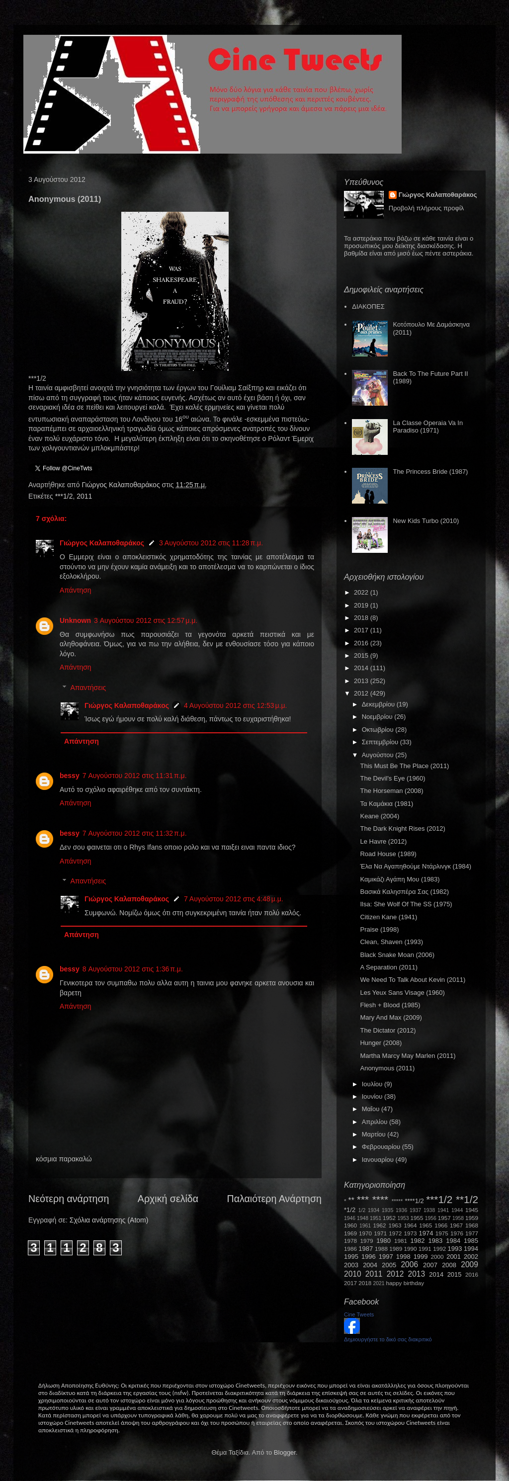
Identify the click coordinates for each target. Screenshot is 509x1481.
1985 (471, 1240)
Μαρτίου (375, 1134)
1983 (435, 1240)
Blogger (285, 1452)
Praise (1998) (379, 929)
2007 (430, 1265)
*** (363, 1199)
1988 (381, 1248)
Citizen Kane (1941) (388, 917)
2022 (362, 592)
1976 (456, 1233)
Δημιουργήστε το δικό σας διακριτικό (388, 1339)
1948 (362, 1218)
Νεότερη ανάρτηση (68, 1198)
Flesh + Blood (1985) (390, 1005)
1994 (471, 1248)
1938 (429, 1210)
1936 (401, 1210)
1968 (471, 1225)
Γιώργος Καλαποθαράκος (122, 485)
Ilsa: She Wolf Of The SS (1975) (406, 904)
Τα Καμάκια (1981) (386, 803)
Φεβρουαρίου (382, 1146)
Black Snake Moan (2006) (397, 954)
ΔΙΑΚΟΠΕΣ (368, 306)
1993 (454, 1248)
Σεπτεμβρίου (381, 742)
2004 (370, 1265)
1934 (373, 1210)
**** (380, 1199)
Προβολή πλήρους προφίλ (426, 208)
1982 (418, 1240)
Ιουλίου (373, 1084)
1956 (430, 1218)
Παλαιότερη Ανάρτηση (274, 1198)
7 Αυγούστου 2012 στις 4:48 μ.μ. (233, 899)
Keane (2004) (379, 816)
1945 (471, 1210)
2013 (362, 681)
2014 (362, 668)
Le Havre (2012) (383, 841)
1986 (350, 1248)
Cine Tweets (359, 1314)
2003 (351, 1265)
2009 (469, 1264)
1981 (400, 1240)
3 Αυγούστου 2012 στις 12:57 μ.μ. (145, 620)
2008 (449, 1265)
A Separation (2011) (389, 967)
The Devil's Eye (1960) (392, 778)
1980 (383, 1240)
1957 (444, 1218)
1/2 (361, 1210)
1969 (350, 1233)
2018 (362, 617)
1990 (410, 1248)
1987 (365, 1248)
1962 (379, 1225)
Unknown (75, 620)
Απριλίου (375, 1122)
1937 (415, 1210)
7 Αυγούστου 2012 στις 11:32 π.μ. (135, 833)
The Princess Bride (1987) (430, 471)
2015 (362, 655)
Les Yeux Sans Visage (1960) (402, 992)
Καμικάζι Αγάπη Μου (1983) (399, 879)
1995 (351, 1256)
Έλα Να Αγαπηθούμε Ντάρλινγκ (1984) (415, 866)
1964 (410, 1225)
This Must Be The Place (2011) (404, 766)
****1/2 (414, 1201)
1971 (380, 1233)
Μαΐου (371, 1109)
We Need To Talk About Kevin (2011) (412, 979)
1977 (471, 1233)
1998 (403, 1256)
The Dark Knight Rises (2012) (402, 828)
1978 (350, 1240)
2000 (437, 1256)
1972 (395, 1233)
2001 (453, 1256)
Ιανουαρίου (379, 1159)
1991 (425, 1248)
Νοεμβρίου (378, 716)
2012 (362, 693)
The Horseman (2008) (391, 790)
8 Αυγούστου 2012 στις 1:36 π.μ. (133, 969)
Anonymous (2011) (387, 1068)
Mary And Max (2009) (391, 1017)
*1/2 (349, 1210)
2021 (379, 1283)
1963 (394, 1225)
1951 (375, 1218)
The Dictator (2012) (388, 1030)
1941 (443, 1210)
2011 (84, 496)
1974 (426, 1233)
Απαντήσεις (88, 688)
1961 (365, 1225)
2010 (352, 1274)
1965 (425, 1225)
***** (397, 1201)
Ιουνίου (373, 1096)
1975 (441, 1233)
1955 (416, 1218)
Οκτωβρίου (378, 729)
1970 (365, 1233)
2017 (362, 630)
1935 (387, 1210)
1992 (439, 1248)
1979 (366, 1240)
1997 (386, 1256)
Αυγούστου (379, 755)
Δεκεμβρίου (379, 704)
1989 (395, 1248)
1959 (471, 1218)
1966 (440, 1225)
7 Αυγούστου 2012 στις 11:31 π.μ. (135, 776)
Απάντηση (75, 590)
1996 (368, 1256)
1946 (349, 1218)
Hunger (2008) (381, 1042)
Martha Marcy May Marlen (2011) (407, 1055)
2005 (389, 1265)
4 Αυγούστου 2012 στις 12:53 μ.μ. (235, 705)
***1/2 (64, 496)
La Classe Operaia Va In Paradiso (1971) (428, 427)
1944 (457, 1210)
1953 (403, 1218)
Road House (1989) (388, 854)
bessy (70, 776)
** (351, 1200)
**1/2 (467, 1199)
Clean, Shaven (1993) (391, 942)
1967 (456, 1225)
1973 (410, 1233)
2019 (362, 605)
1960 (350, 1225)
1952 (389, 1218)
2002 (471, 1256)
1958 (458, 1218)
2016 (362, 643)
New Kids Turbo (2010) (426, 520)
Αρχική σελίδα (168, 1198)
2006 (409, 1264)
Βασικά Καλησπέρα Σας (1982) (404, 891)
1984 (453, 1240)
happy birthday (405, 1283)
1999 (421, 1256)
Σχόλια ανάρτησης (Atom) (109, 1220)
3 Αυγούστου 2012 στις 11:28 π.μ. (211, 543)
